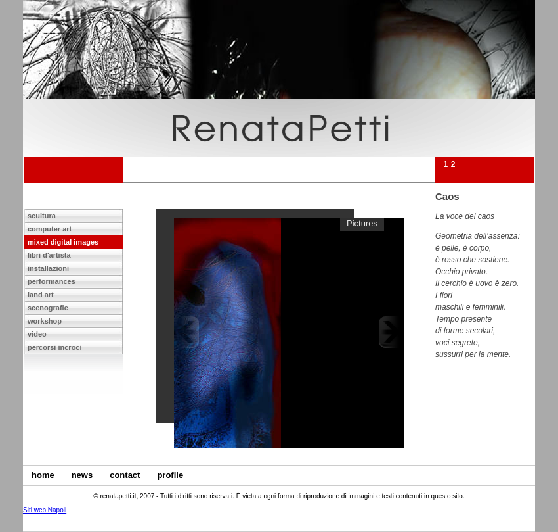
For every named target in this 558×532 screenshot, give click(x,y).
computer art (50, 229)
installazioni (48, 268)
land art (41, 295)
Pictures (362, 223)
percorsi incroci (55, 347)
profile (170, 475)
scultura (42, 216)
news (82, 475)
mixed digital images (63, 242)
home (43, 475)
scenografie (48, 308)
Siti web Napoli (44, 510)
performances (51, 281)
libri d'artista (49, 255)
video (37, 334)
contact (125, 475)
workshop (45, 321)
